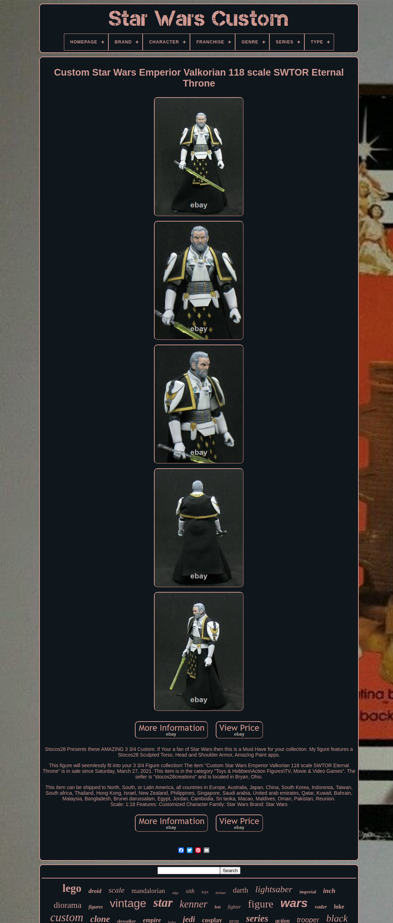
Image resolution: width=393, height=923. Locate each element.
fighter (234, 907)
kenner (194, 904)
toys (205, 891)
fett (218, 907)
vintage (128, 903)
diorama (68, 905)
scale (116, 890)
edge (175, 893)
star (162, 903)
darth (240, 890)
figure (260, 904)
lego (71, 888)
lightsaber (273, 889)
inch (329, 890)
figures (96, 907)
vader (321, 907)
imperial (307, 891)
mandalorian (148, 890)
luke (339, 907)
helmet (220, 892)
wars (294, 903)
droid (94, 891)
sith (190, 891)
